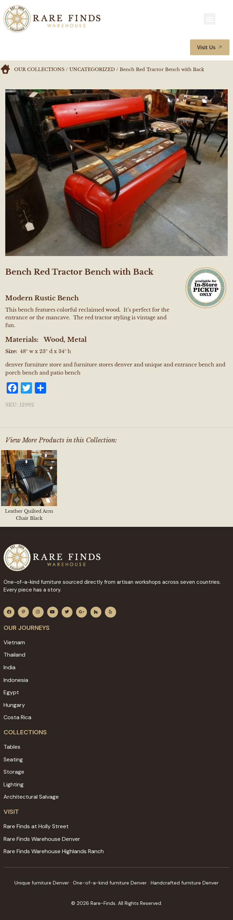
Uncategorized (92, 69)
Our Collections (39, 69)
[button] (209, 19)
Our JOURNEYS (27, 628)
